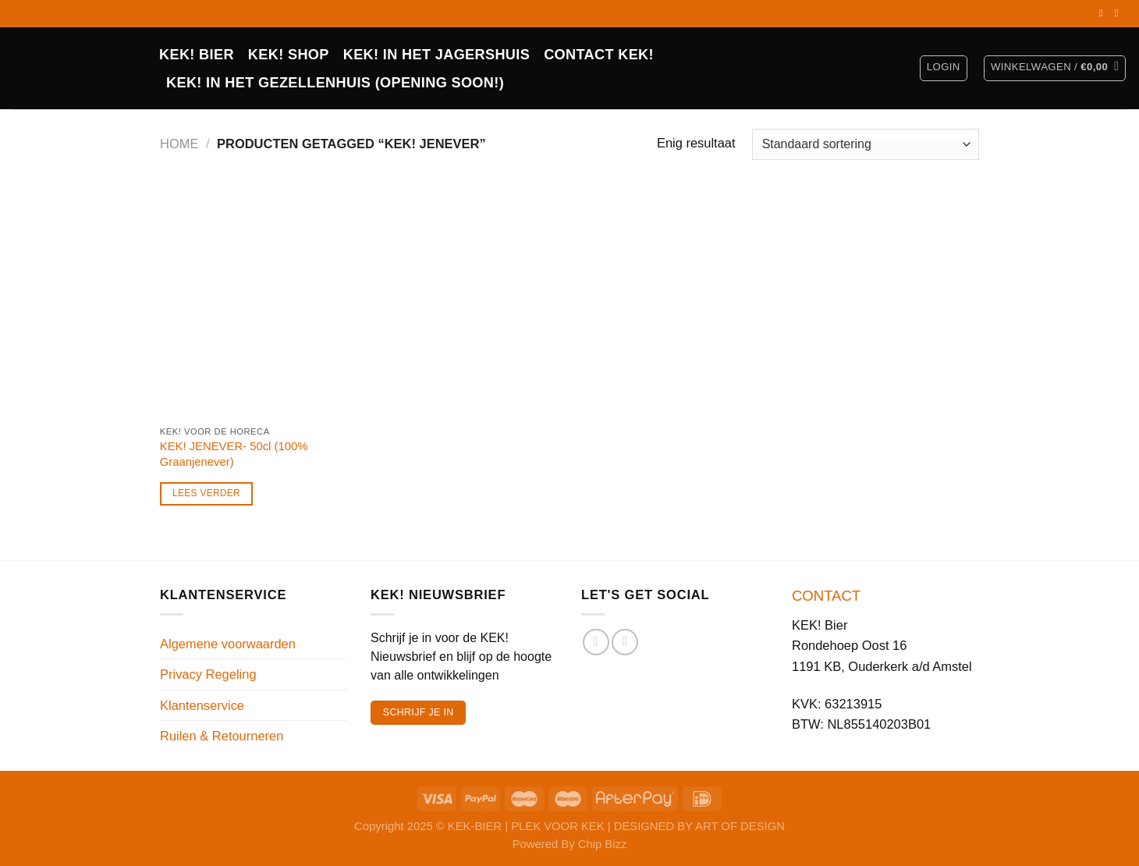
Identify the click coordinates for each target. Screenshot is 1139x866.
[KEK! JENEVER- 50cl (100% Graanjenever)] (256, 302)
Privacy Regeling (208, 674)
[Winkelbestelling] (865, 144)
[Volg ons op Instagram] (1119, 13)
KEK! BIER (196, 54)
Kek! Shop (288, 54)
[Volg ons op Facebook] (1104, 13)
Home (179, 144)
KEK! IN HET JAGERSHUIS (436, 54)
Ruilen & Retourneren (221, 736)
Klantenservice (202, 705)
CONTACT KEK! (599, 54)
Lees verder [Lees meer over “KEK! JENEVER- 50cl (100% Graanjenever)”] (206, 493)
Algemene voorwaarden (228, 644)
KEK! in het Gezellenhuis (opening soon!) (335, 83)
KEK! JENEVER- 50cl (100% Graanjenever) (234, 453)
